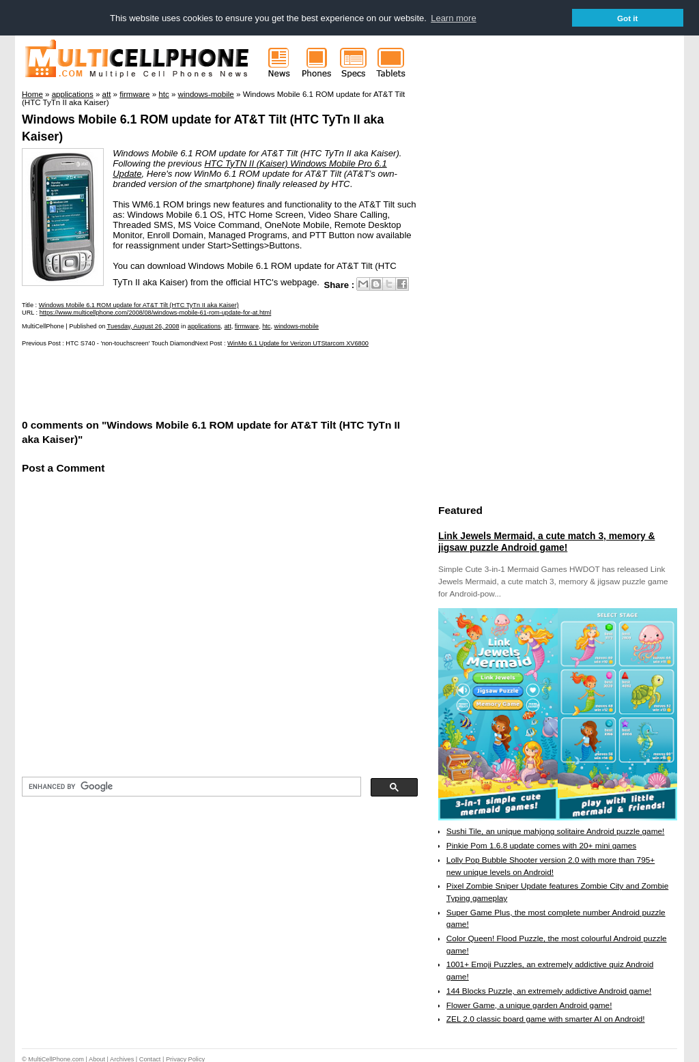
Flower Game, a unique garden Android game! (529, 1004)
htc (266, 325)
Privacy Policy (185, 1058)
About (97, 1058)
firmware (247, 325)
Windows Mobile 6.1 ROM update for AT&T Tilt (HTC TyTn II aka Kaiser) (139, 304)
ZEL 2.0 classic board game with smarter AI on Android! (545, 1018)
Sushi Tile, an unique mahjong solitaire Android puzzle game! (555, 831)
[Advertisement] (181, 380)
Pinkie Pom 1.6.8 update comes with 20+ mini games (541, 845)
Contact (150, 1058)
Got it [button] (627, 18)
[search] (190, 786)
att (227, 325)
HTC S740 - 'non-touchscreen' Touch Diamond (130, 342)
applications (204, 325)
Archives (122, 1058)
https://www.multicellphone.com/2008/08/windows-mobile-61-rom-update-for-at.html (156, 311)
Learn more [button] (453, 18)
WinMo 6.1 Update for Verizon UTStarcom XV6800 (298, 342)
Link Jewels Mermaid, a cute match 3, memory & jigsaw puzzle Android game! (546, 541)
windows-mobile (296, 325)
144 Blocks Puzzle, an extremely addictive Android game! (548, 990)
